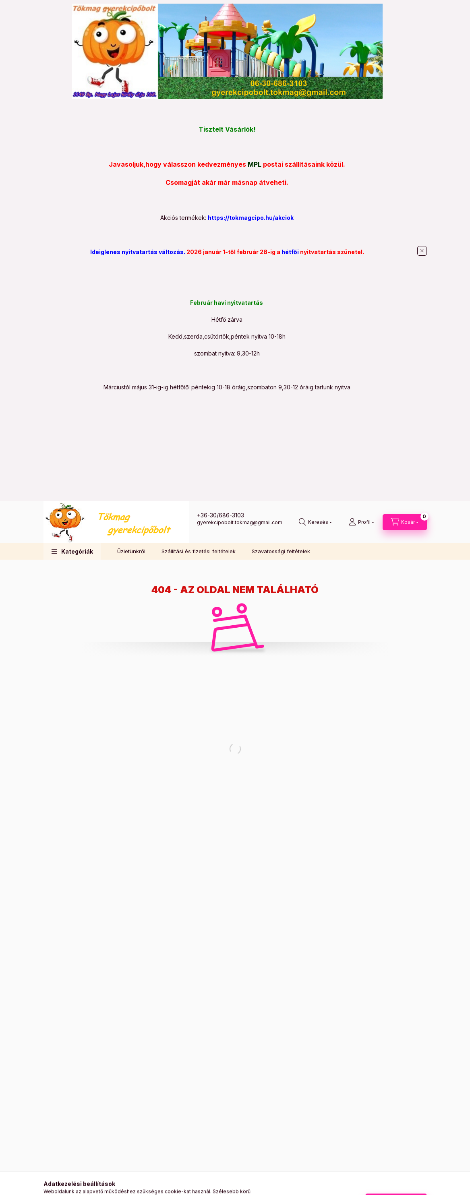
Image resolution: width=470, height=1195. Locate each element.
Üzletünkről (131, 551)
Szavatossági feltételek (281, 551)
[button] (72, 551)
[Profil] (361, 522)
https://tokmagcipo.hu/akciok (251, 217)
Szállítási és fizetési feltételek (198, 551)
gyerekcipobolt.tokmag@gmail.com (239, 522)
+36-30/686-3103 (220, 515)
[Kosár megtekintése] (405, 522)
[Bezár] (422, 251)
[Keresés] (315, 522)
